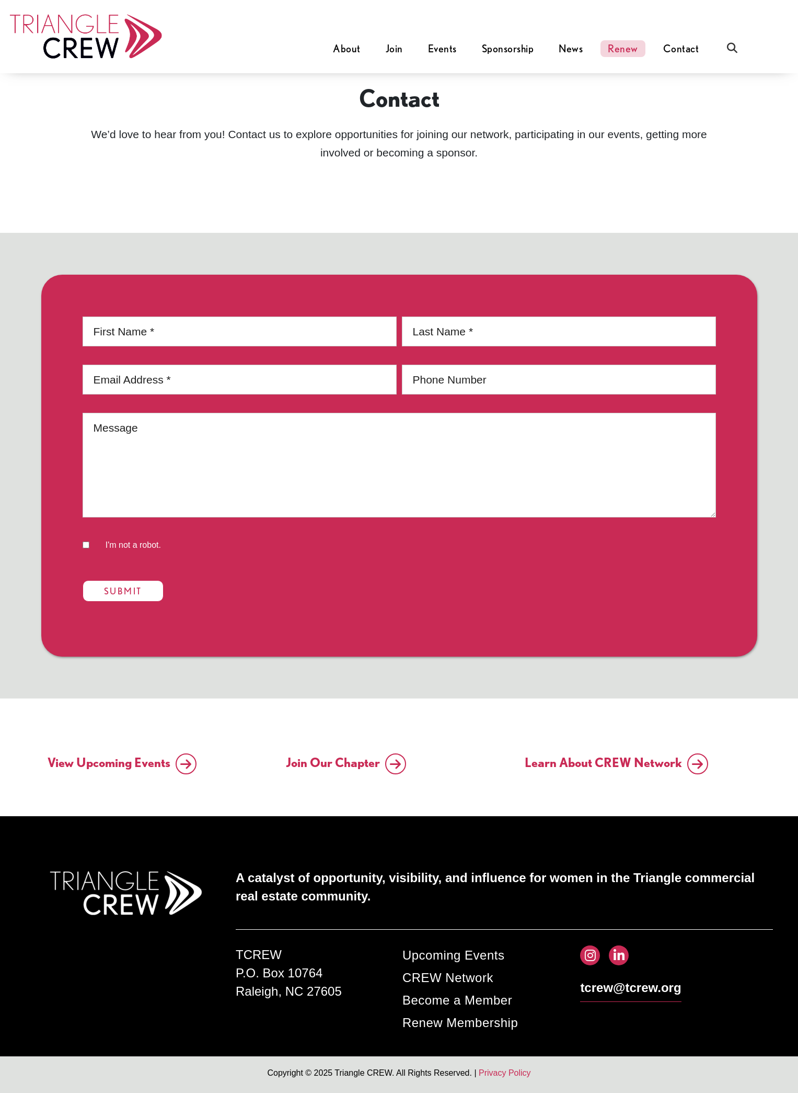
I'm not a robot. (133, 544)
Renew (623, 48)
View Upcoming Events (122, 762)
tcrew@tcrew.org (630, 988)
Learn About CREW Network (616, 762)
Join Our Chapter (346, 762)
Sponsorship (508, 48)
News (571, 48)
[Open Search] (732, 48)
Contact (681, 48)
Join (394, 48)
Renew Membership (460, 1023)
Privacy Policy (505, 1072)
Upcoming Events (453, 955)
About (347, 48)
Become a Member (457, 1000)
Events (442, 48)
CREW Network (447, 978)
